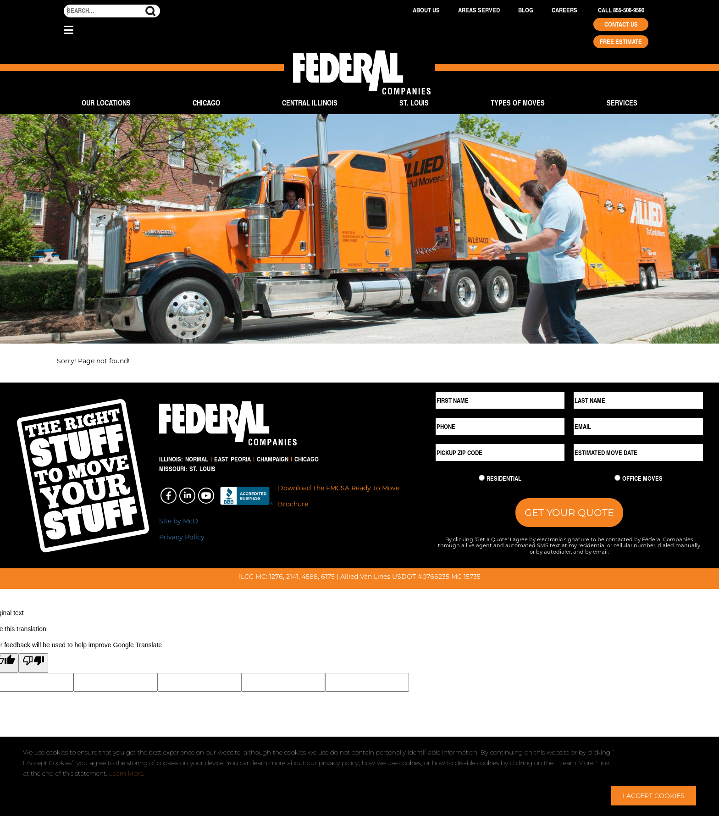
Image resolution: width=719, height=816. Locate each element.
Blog (525, 10)
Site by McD (178, 520)
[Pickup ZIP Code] (500, 452)
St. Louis (414, 102)
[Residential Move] (482, 478)
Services (622, 102)
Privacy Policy (182, 537)
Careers (564, 10)
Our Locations (106, 102)
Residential (504, 478)
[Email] (638, 426)
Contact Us (621, 24)
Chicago (206, 102)
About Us (426, 10)
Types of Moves (518, 102)
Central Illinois (309, 102)
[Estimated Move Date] (638, 452)
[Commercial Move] (617, 478)
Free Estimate (621, 41)
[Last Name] (638, 400)
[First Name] (500, 400)
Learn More (126, 773)
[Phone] (500, 426)
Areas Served (479, 10)
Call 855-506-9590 (621, 10)
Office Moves (642, 478)
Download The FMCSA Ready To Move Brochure (338, 495)
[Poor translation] (33, 663)
